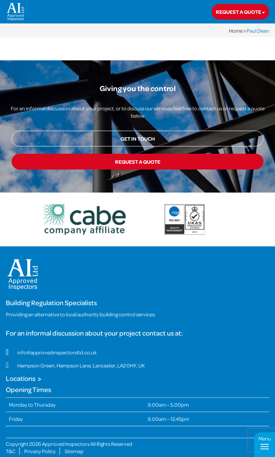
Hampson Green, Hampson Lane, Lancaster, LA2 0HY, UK (81, 365)
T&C (10, 451)
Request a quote (240, 11)
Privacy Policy (40, 451)
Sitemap (74, 451)
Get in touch (137, 138)
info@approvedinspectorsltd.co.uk (57, 352)
